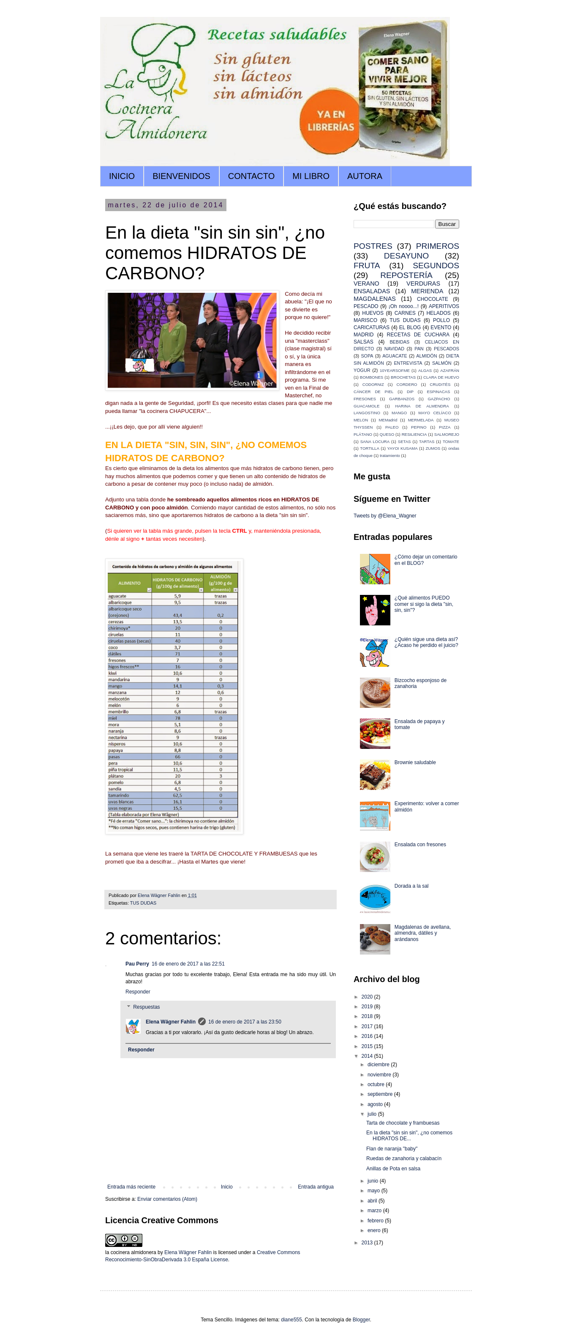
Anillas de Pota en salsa (393, 1169)
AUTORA (364, 176)
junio (374, 1181)
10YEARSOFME (395, 370)
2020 (368, 997)
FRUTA (367, 265)
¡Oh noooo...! (404, 306)
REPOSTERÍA (406, 275)
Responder (137, 992)
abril (373, 1201)
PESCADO (366, 306)
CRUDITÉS (440, 384)
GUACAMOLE (366, 406)
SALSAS (363, 342)
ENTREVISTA (408, 363)
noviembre (380, 1075)
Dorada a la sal (412, 886)
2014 (368, 1056)
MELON (361, 420)
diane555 (291, 1320)
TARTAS (426, 441)
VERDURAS (423, 283)
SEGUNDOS (436, 265)
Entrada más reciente (131, 1187)
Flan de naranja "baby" (391, 1149)
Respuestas (146, 1007)
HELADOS (438, 313)
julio (373, 1114)
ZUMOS (432, 448)
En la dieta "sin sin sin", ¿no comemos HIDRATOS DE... (409, 1136)
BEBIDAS (399, 341)
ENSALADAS (372, 291)
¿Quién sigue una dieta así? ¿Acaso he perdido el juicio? (426, 642)
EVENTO (440, 327)
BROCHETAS (403, 377)
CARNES (405, 313)
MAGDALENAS (375, 298)
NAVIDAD (394, 348)
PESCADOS (446, 348)
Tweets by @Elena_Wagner (385, 516)
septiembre (381, 1094)
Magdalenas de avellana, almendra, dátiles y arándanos (423, 933)
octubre (377, 1084)
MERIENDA (427, 291)
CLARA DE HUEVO (441, 377)
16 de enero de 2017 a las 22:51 (188, 964)
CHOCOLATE (432, 299)
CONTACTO (251, 176)
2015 (368, 1046)
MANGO (399, 412)
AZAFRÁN (449, 370)
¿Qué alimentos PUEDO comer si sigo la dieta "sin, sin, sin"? (424, 604)
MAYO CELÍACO (434, 412)
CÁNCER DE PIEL (373, 391)
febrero (376, 1221)
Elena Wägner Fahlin (171, 1022)
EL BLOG (410, 327)
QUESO (387, 434)
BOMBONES (371, 377)
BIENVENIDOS (181, 176)
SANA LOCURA (375, 441)
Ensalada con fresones (420, 844)
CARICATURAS (372, 327)
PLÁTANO (363, 434)
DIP (410, 391)
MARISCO (365, 320)
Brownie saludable (415, 762)
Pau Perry (137, 964)
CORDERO (407, 384)
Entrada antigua (316, 1187)
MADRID (363, 335)
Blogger (361, 1320)
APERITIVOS (444, 306)
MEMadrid (388, 420)
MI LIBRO (311, 176)
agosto (376, 1104)
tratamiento (390, 455)
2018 (368, 1016)
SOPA (367, 355)
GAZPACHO (439, 398)
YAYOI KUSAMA (402, 448)
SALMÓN (442, 363)
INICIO (122, 176)
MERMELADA (421, 420)
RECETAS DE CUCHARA (418, 335)
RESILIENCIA (414, 434)
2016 (368, 1036)
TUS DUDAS (143, 902)
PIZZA (444, 427)
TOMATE (451, 441)
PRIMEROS (437, 246)
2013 (368, 1243)
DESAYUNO (406, 255)
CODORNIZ (373, 384)
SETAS (404, 441)
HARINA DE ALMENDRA (422, 406)
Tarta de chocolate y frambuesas (402, 1123)
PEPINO (418, 427)
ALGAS (425, 370)
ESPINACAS (438, 391)
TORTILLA (369, 448)
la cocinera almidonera (130, 1252)
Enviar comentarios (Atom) (167, 1199)
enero (375, 1230)
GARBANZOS (401, 398)
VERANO (366, 283)
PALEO (391, 427)
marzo (375, 1210)
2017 (368, 1026)
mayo (374, 1191)
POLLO (441, 320)
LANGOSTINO (367, 412)
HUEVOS (373, 313)
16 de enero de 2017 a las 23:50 (244, 1022)
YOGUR (362, 370)
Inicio (227, 1187)
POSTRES (373, 246)
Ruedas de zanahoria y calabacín (403, 1158)
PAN (418, 348)
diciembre (379, 1065)
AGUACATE (394, 355)
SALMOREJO (446, 434)
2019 (368, 1007)
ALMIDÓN (426, 355)
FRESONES (365, 398)
